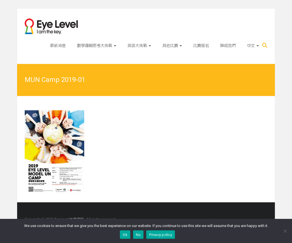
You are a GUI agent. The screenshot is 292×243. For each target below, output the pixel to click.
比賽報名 (201, 45)
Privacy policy (160, 235)
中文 (251, 45)
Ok (125, 235)
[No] (285, 231)
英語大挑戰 (137, 45)
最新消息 (58, 45)
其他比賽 (170, 45)
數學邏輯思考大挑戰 (94, 45)
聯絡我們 (228, 45)
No (138, 235)
